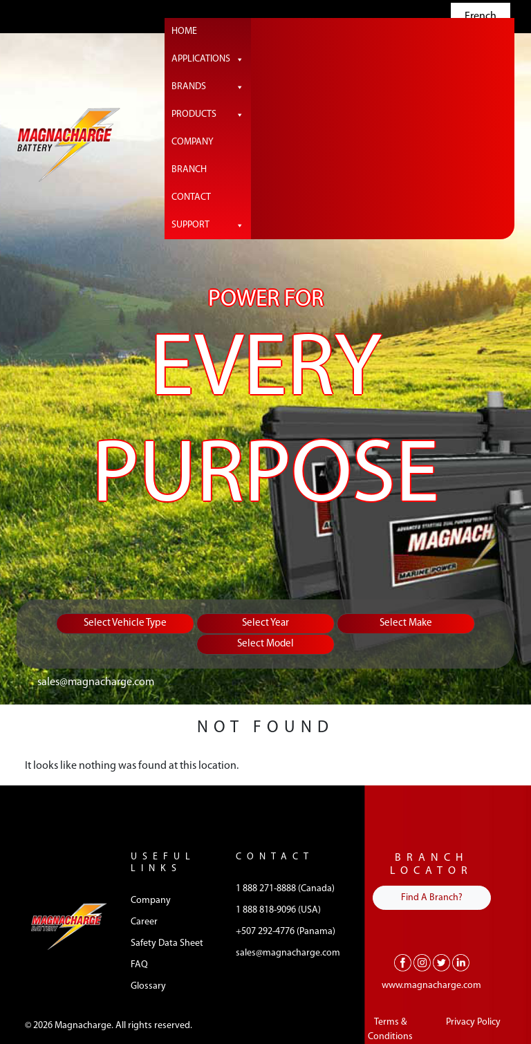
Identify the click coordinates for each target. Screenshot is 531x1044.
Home (184, 31)
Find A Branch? (432, 898)
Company (192, 142)
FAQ (139, 965)
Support (207, 225)
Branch (189, 170)
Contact (191, 197)
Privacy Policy (473, 1022)
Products (207, 115)
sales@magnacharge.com (95, 682)
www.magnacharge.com (431, 985)
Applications (207, 59)
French (480, 16)
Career (144, 922)
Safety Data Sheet (167, 943)
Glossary (148, 986)
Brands (207, 87)
